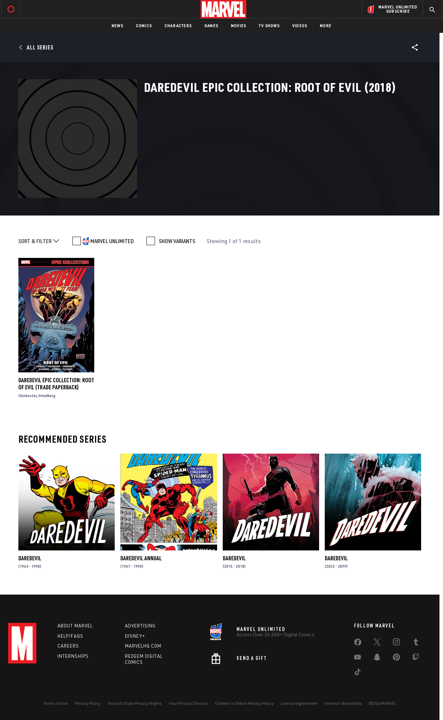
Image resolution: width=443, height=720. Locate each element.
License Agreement (299, 703)
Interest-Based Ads (343, 703)
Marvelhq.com (143, 646)
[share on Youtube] (357, 658)
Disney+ (135, 636)
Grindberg (46, 395)
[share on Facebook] (357, 643)
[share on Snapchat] (377, 658)
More (325, 25)
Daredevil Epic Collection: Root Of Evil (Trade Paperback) (56, 384)
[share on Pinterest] (396, 658)
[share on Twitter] (377, 643)
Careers (68, 646)
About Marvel (75, 625)
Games (211, 25)
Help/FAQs (70, 636)
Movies (238, 25)
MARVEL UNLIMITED (112, 240)
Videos (299, 25)
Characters (178, 25)
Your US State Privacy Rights (135, 703)
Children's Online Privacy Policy (244, 703)
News (117, 25)
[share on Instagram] (396, 643)
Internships (73, 656)
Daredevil (29, 558)
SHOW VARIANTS (177, 240)
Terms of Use (55, 703)
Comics (144, 25)
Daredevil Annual (141, 558)
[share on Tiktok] (357, 673)
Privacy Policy (88, 703)
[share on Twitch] (415, 658)
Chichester (27, 395)
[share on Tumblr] (415, 643)
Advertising (140, 625)
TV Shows (269, 25)
